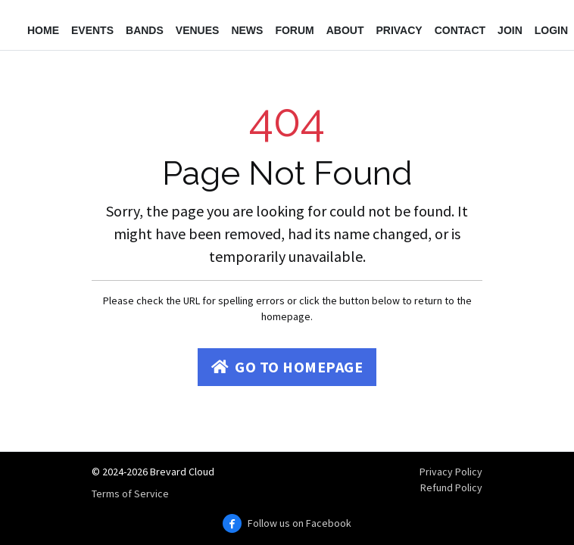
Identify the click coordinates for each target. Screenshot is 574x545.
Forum (294, 30)
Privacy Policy (451, 471)
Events (92, 30)
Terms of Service (130, 493)
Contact (460, 30)
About (345, 30)
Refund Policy (451, 487)
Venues (198, 30)
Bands (145, 30)
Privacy (399, 30)
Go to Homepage (287, 366)
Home (43, 30)
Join (510, 30)
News (247, 30)
